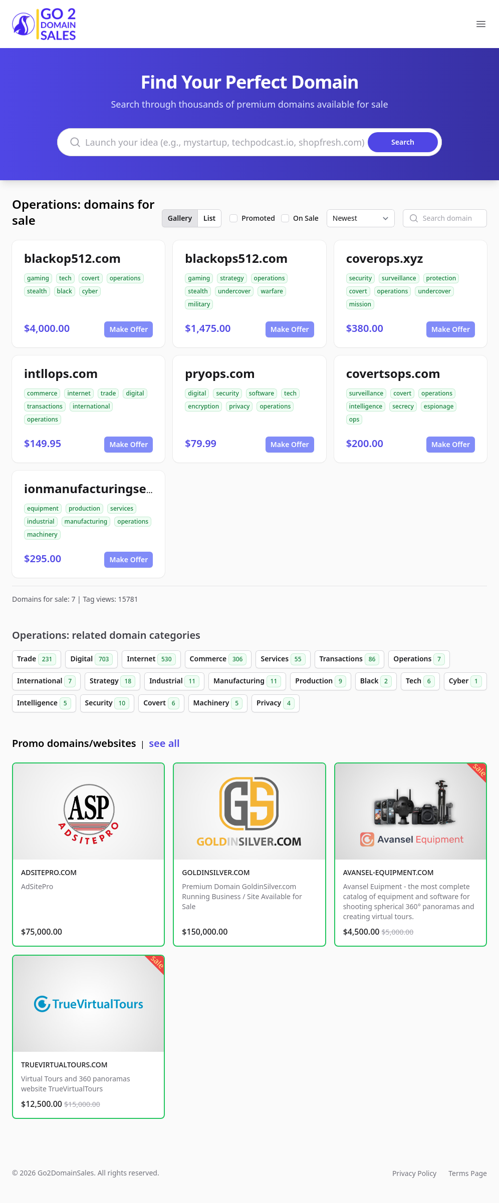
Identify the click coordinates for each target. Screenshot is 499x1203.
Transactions (350, 659)
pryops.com (220, 373)
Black (376, 681)
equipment (43, 508)
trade (108, 393)
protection (441, 278)
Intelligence (44, 703)
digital (135, 393)
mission (360, 304)
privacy (239, 406)
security (360, 278)
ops (354, 419)
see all (164, 743)
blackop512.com (72, 258)
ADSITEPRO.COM (49, 872)
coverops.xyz (384, 258)
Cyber (465, 681)
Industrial (174, 681)
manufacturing (86, 521)
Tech (420, 681)
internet (78, 393)
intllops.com (61, 373)
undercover (234, 291)
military (199, 304)
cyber (90, 291)
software (261, 393)
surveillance (399, 278)
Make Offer (128, 329)
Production (320, 681)
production (84, 508)
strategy (231, 278)
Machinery (218, 703)
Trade (36, 659)
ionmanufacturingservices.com (117, 488)
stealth (37, 291)
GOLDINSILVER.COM (216, 872)
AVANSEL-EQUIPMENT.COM (388, 872)
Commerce (218, 659)
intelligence (366, 406)
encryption (203, 406)
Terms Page (467, 1173)
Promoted (258, 218)
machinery (42, 534)
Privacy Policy (414, 1173)
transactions (45, 406)
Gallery (180, 218)
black (64, 291)
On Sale (306, 218)
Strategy (112, 681)
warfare (272, 291)
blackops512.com (236, 258)
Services (283, 659)
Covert (161, 703)
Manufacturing (247, 681)
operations (125, 278)
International (46, 681)
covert (91, 278)
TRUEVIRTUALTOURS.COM (64, 1064)
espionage (438, 406)
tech (65, 278)
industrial (41, 521)
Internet (151, 659)
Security (107, 703)
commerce (42, 393)
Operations (419, 659)
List (209, 218)
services (121, 508)
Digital (91, 659)
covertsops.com (393, 373)
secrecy (403, 406)
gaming (38, 278)
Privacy (276, 703)
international (91, 406)
